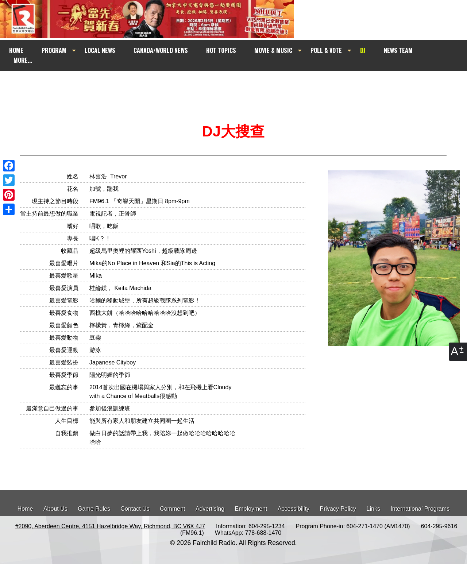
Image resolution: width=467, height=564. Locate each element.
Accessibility (293, 509)
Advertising (210, 509)
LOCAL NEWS (100, 50)
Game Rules (94, 509)
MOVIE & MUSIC (273, 50)
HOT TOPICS (221, 50)
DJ (363, 50)
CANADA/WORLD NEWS (161, 50)
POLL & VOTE (326, 50)
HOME (16, 50)
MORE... (22, 60)
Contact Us (135, 509)
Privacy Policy (338, 509)
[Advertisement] (240, 84)
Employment (251, 509)
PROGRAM (54, 50)
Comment (172, 509)
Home (25, 509)
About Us (55, 509)
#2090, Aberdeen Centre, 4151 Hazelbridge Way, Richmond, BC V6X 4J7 (110, 526)
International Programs (419, 509)
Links (373, 509)
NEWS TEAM (398, 50)
